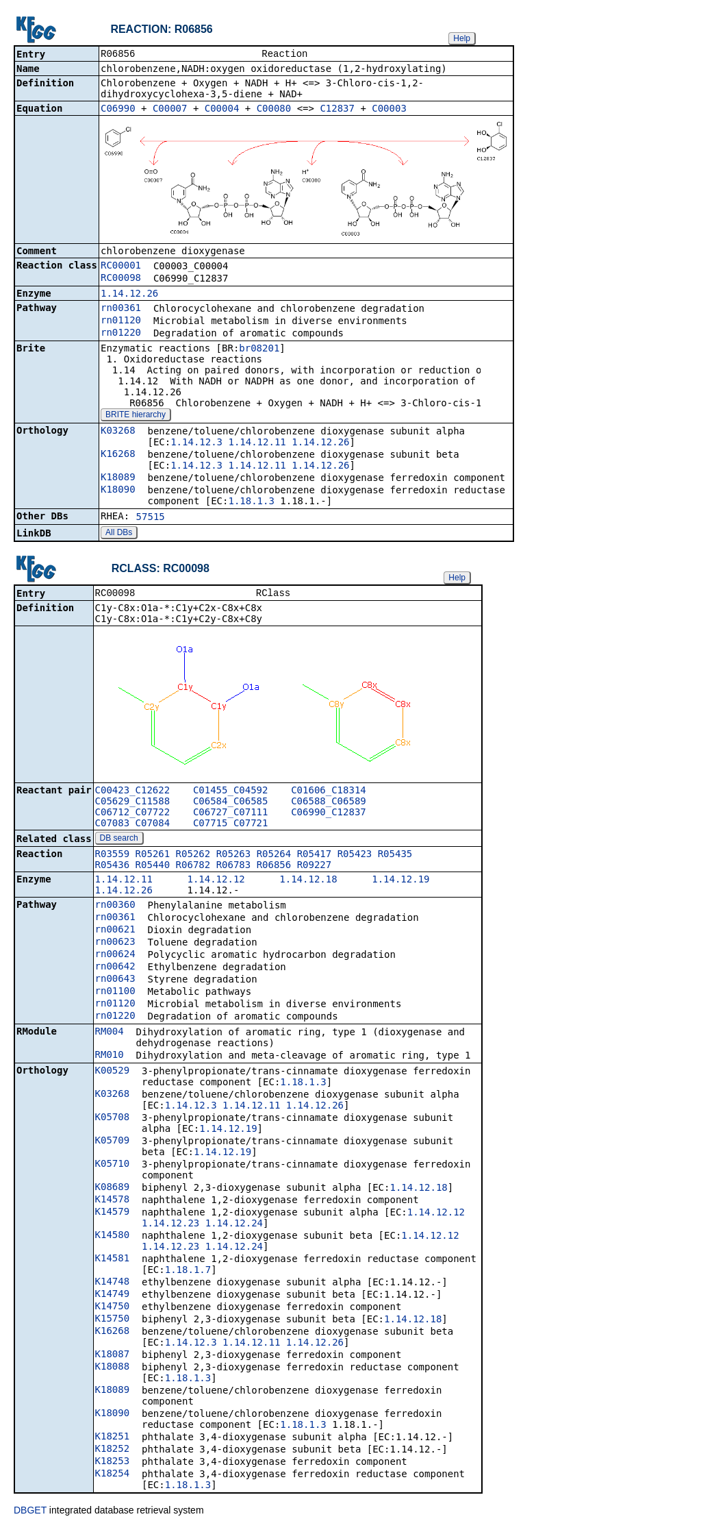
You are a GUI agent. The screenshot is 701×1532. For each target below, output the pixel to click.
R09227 (314, 867)
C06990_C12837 (328, 814)
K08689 (112, 1189)
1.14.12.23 (170, 1225)
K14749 (112, 1296)
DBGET (30, 1512)
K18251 (112, 1438)
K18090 (118, 490)
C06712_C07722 (132, 814)
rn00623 (115, 944)
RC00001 (121, 266)
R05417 (314, 856)
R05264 (274, 856)
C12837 (337, 109)
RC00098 (121, 278)
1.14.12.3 (196, 443)
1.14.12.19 (400, 881)
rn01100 (115, 993)
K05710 (112, 1166)
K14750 (112, 1308)
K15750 (112, 1320)
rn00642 (115, 968)
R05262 (193, 856)
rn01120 (121, 321)
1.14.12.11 (256, 443)
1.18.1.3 (251, 502)
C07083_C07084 (132, 825)
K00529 (112, 1072)
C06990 (118, 109)
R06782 (193, 867)
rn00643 (115, 981)
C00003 (389, 109)
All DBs (118, 534)
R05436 (112, 867)
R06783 (233, 867)
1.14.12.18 (308, 881)
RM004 (109, 1033)
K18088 (112, 1368)
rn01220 (121, 333)
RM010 (109, 1057)
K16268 (118, 454)
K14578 (112, 1201)
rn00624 (115, 956)
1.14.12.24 (234, 1225)
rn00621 (115, 931)
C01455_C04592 (230, 792)
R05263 (233, 856)
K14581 (112, 1260)
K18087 (112, 1356)
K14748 (112, 1283)
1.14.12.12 (215, 881)
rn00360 (115, 907)
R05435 (395, 856)
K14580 (112, 1237)
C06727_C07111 (230, 814)
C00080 (274, 109)
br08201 (259, 349)
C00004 (222, 109)
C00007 (170, 109)
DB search (119, 840)
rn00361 (121, 309)
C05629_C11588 (132, 803)
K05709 (112, 1142)
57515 (150, 517)
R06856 (274, 867)
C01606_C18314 (328, 792)
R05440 (153, 867)
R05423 (354, 856)
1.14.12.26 (129, 294)
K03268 (118, 431)
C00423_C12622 (132, 792)
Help (461, 38)
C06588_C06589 (328, 803)
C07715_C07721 (230, 825)
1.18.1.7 (188, 1272)
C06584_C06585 (230, 803)
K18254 (112, 1475)
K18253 (112, 1463)
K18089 (118, 478)
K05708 (112, 1119)
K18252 (112, 1451)
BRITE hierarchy (135, 416)
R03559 (112, 856)
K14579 (112, 1214)
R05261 (153, 856)
